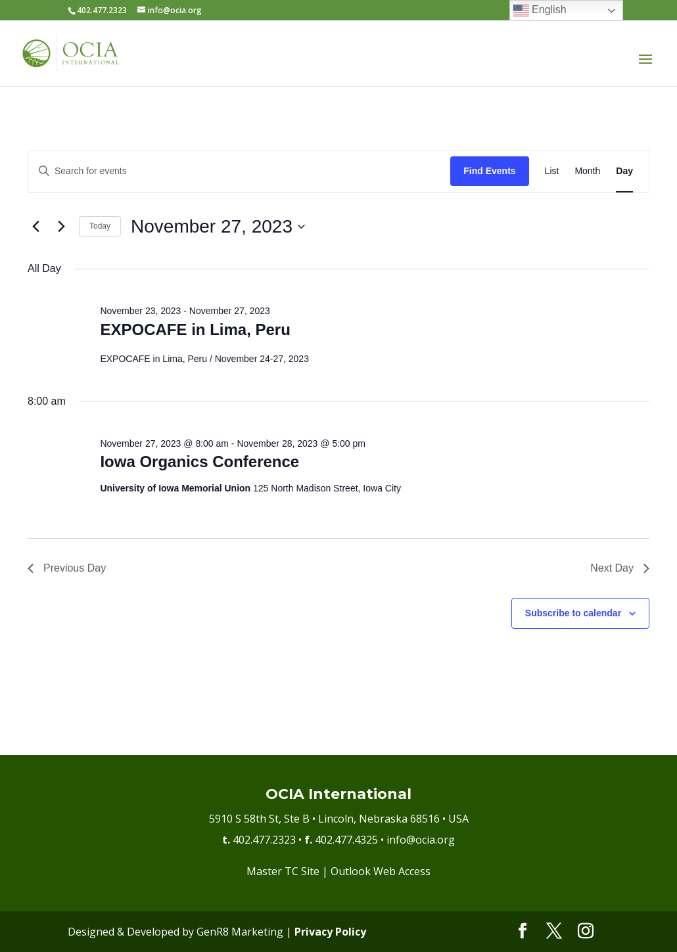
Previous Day (67, 568)
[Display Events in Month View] (587, 171)
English (540, 10)
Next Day (619, 568)
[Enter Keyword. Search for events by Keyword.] (239, 171)
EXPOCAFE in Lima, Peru (195, 329)
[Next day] (61, 227)
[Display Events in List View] (552, 171)
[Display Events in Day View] (624, 171)
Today (99, 226)
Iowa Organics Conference (199, 461)
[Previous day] (35, 227)
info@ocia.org (420, 839)
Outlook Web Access (381, 871)
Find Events (489, 171)
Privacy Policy (330, 931)
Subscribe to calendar (573, 613)
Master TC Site (282, 871)
